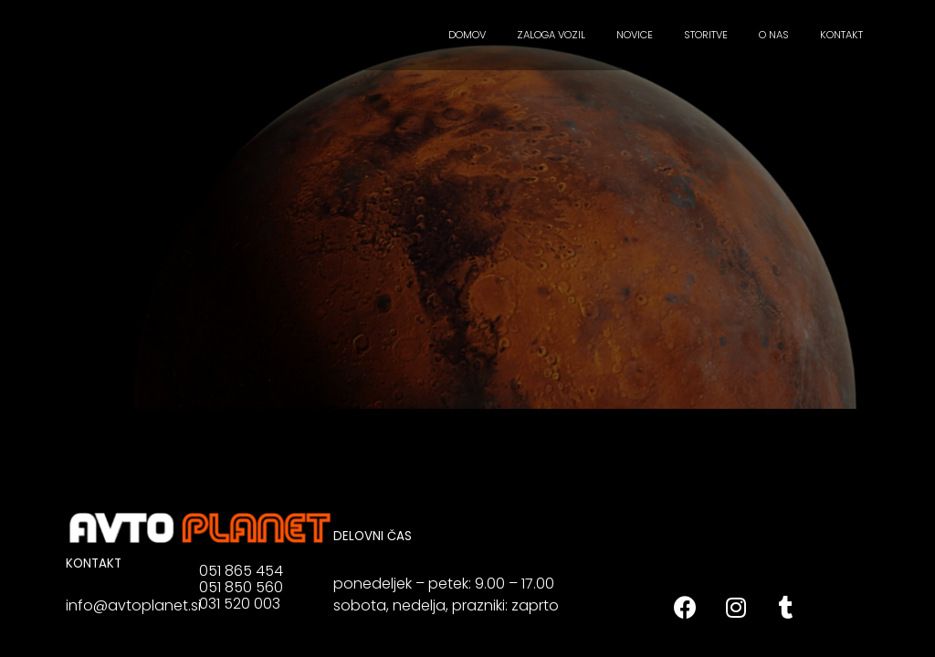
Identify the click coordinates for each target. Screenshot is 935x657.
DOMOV (467, 34)
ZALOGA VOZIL (551, 34)
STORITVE (706, 34)
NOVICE (634, 34)
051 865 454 (241, 570)
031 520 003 (239, 603)
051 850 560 (241, 587)
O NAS (774, 34)
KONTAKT (841, 34)
